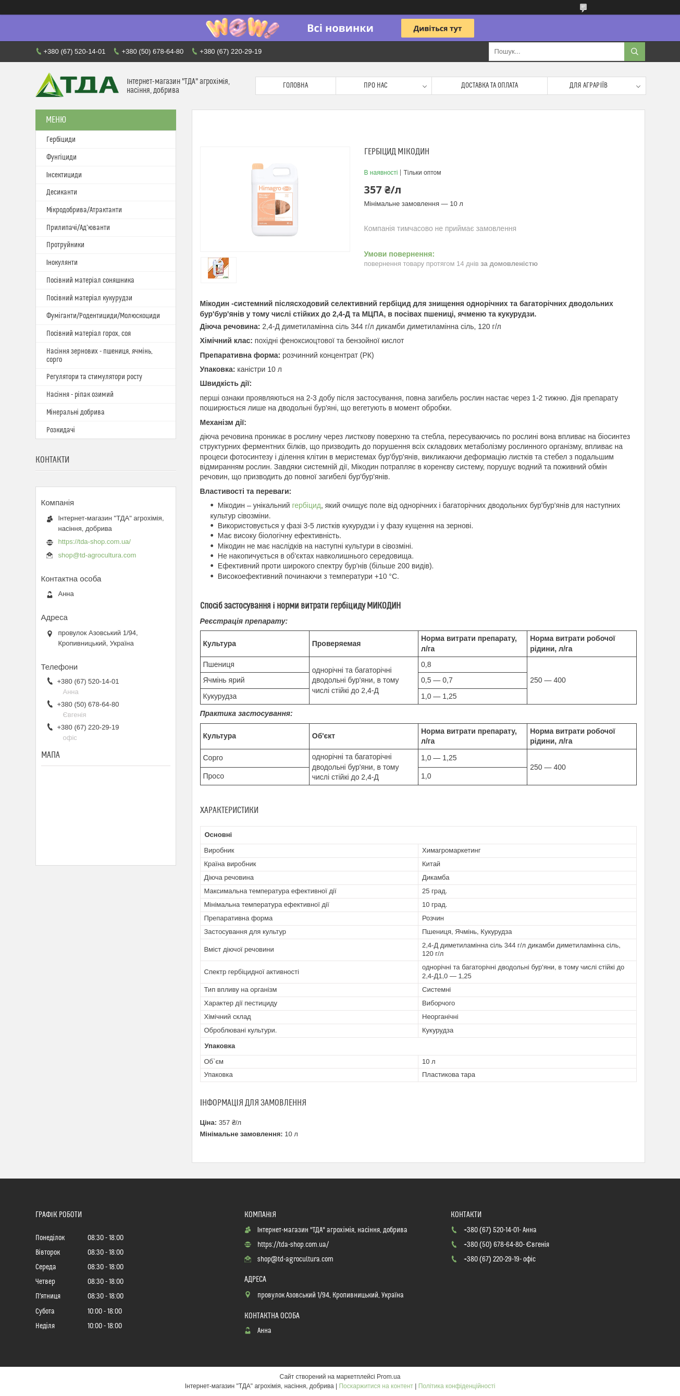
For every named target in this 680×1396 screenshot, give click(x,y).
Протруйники (65, 245)
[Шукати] (634, 51)
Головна (295, 85)
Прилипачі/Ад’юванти (78, 228)
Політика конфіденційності (457, 1386)
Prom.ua (388, 1376)
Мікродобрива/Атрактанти (84, 210)
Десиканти (61, 192)
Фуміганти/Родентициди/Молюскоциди (103, 316)
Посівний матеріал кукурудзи (89, 298)
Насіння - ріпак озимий (80, 395)
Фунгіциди (61, 157)
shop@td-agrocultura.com (97, 555)
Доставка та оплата (489, 85)
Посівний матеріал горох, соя (88, 334)
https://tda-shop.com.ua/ (94, 541)
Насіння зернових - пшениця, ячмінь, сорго (99, 355)
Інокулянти (62, 263)
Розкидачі (60, 430)
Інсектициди (64, 175)
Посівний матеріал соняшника (90, 280)
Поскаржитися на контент (376, 1386)
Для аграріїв (589, 85)
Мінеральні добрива (75, 412)
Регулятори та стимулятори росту (94, 377)
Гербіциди (61, 140)
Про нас (376, 85)
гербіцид (306, 505)
